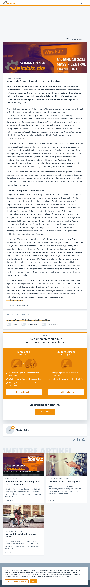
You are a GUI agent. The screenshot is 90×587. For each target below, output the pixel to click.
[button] (33, 581)
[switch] (9, 324)
